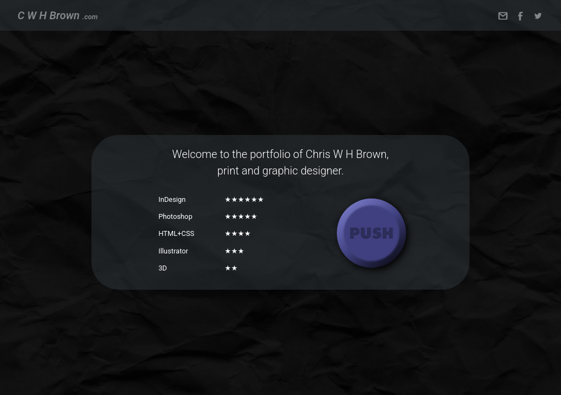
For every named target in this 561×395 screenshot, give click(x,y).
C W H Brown (58, 15)
